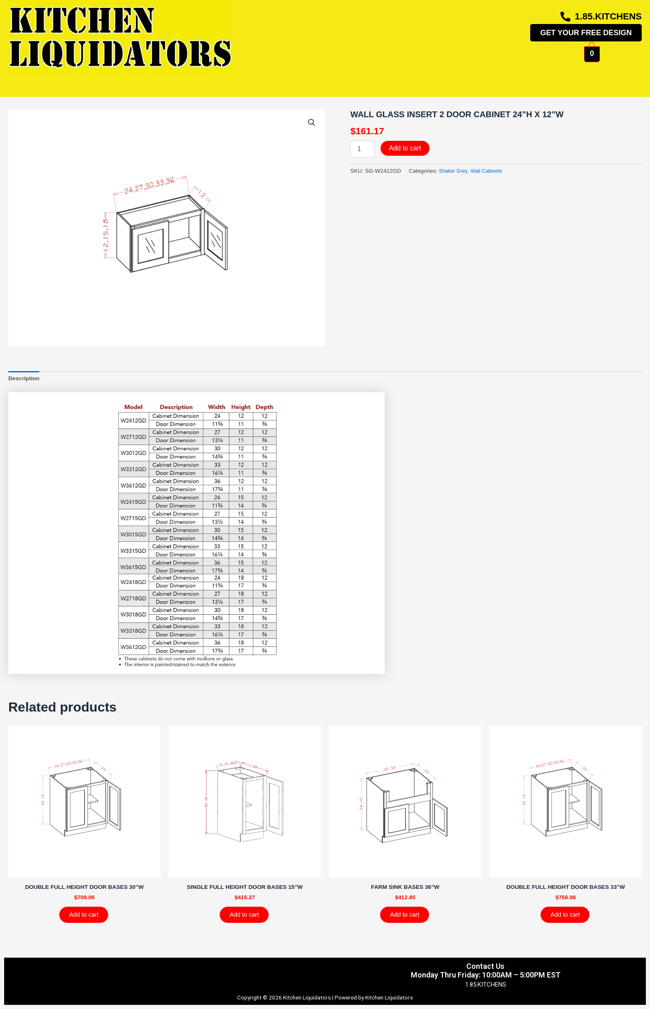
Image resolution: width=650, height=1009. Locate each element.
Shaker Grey (455, 171)
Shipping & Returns (229, 971)
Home (84, 81)
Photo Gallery (285, 81)
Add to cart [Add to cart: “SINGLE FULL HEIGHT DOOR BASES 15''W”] (248, 918)
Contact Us (552, 81)
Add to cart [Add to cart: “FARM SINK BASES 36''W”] (408, 918)
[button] (311, 123)
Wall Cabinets (490, 171)
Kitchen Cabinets (153, 81)
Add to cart (405, 148)
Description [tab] (25, 379)
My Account (484, 81)
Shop (223, 81)
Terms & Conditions (156, 971)
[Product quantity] (362, 149)
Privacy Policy (92, 971)
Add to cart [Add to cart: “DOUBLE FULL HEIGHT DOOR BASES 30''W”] (88, 918)
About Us (420, 81)
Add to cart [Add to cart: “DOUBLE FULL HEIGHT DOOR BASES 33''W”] (569, 918)
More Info (358, 81)
